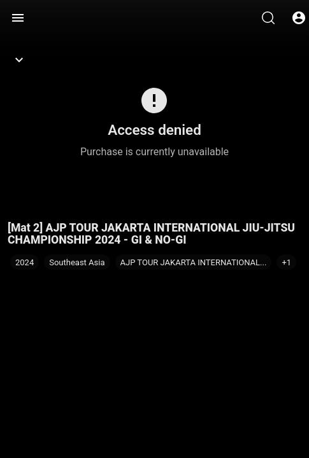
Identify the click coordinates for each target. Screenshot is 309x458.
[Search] (268, 18)
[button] (286, 262)
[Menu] (18, 18)
